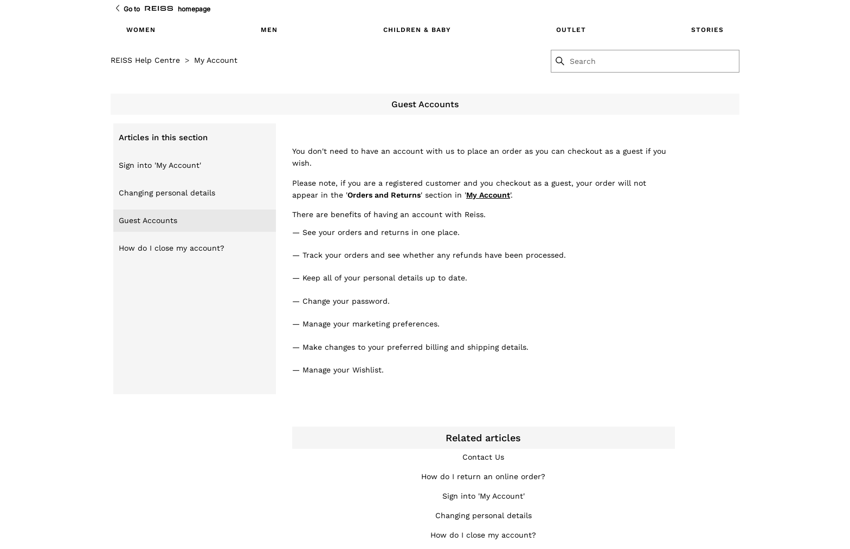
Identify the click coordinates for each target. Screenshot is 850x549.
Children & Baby (417, 30)
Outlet (571, 30)
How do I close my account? (171, 248)
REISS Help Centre (145, 60)
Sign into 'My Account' (160, 165)
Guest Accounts (148, 220)
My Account (215, 60)
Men (269, 30)
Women (141, 30)
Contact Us (483, 457)
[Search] (654, 61)
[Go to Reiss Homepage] (158, 9)
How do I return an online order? (483, 476)
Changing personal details (167, 192)
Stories (707, 30)
